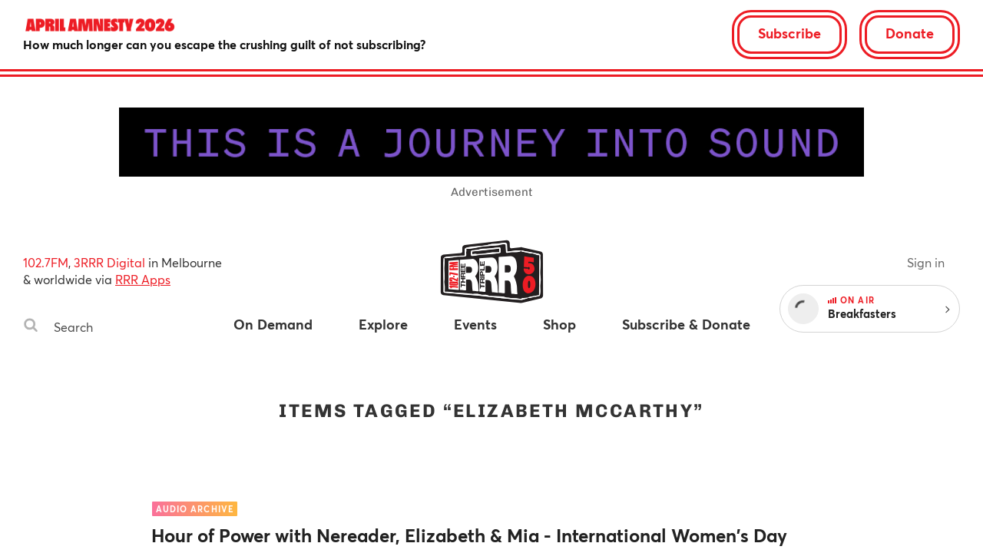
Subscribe (789, 33)
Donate (909, 33)
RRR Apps (142, 279)
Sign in (926, 262)
